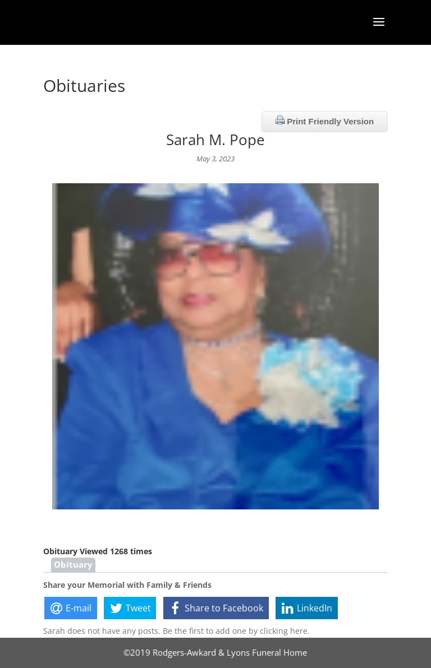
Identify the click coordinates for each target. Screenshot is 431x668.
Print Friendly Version (325, 120)
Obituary (73, 564)
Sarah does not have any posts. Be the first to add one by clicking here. (176, 630)
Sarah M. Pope (215, 139)
